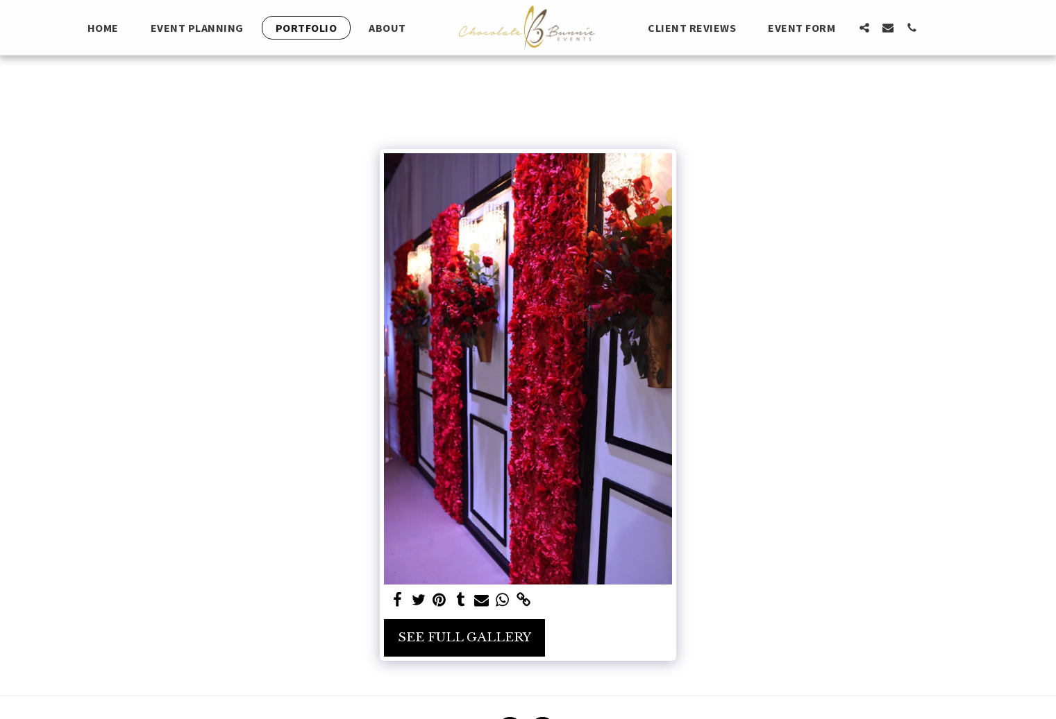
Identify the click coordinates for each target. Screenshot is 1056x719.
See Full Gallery (464, 637)
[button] (864, 27)
